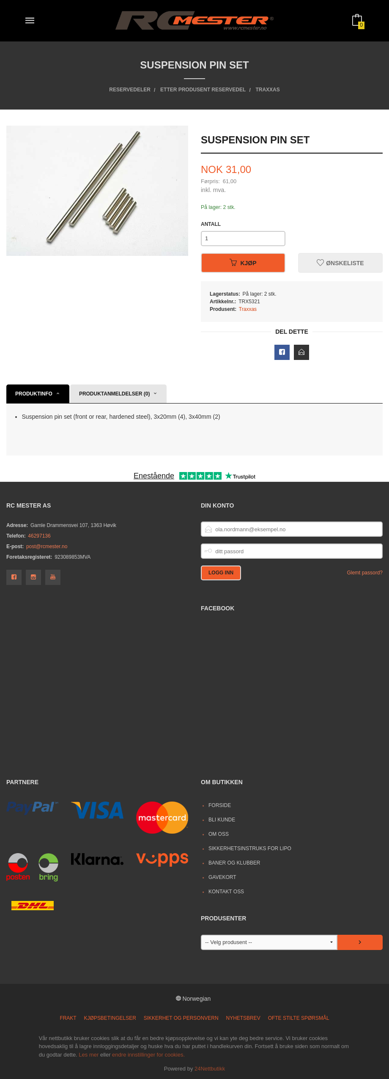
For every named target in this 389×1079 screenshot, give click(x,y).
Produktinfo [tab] (33, 394)
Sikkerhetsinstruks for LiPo (249, 848)
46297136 (39, 536)
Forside (219, 805)
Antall (211, 224)
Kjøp (243, 263)
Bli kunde (221, 820)
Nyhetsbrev (243, 1018)
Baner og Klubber (234, 863)
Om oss (218, 834)
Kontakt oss (226, 892)
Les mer (89, 1055)
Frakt (68, 1018)
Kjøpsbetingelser (110, 1018)
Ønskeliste (340, 263)
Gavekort (222, 877)
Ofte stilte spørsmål (298, 1018)
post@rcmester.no (46, 546)
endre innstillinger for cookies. (148, 1055)
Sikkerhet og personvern (181, 1018)
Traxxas (248, 309)
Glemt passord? (365, 573)
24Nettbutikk (209, 1068)
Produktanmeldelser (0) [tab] (114, 394)
